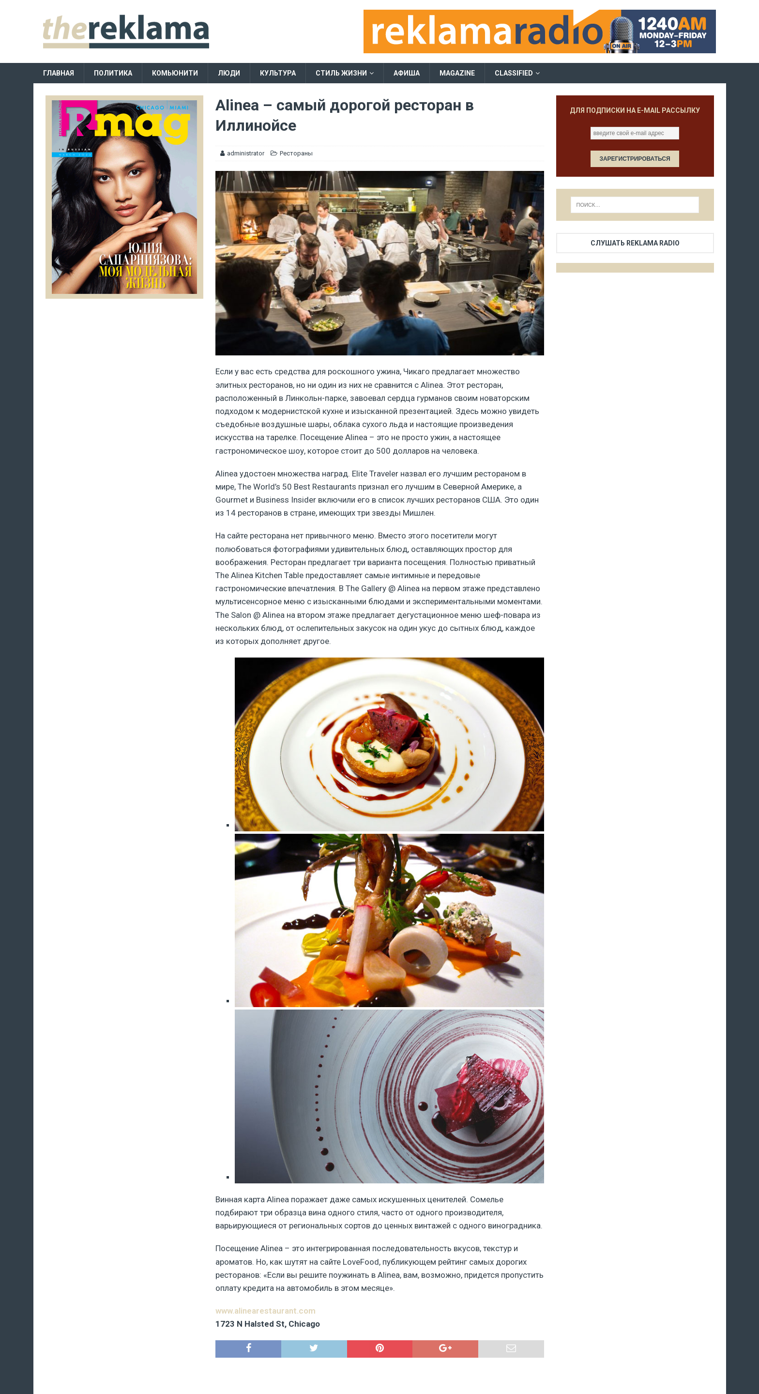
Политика (113, 73)
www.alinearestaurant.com (265, 1311)
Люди (229, 73)
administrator (245, 153)
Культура (278, 73)
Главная (58, 73)
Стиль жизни (341, 73)
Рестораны (296, 153)
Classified (514, 73)
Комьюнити (175, 73)
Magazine (457, 73)
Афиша (407, 73)
